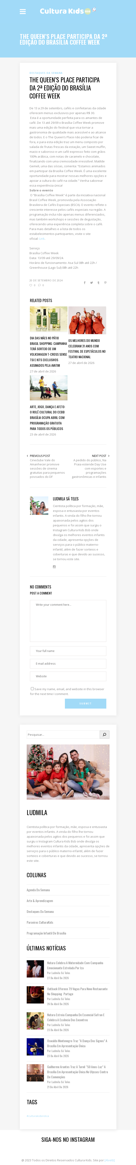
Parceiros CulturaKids (40, 922)
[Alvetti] (109, 1160)
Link (41, 238)
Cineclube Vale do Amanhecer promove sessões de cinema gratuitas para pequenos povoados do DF (47, 468)
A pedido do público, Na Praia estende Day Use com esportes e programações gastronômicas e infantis (89, 468)
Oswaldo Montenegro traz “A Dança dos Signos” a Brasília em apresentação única (77, 1043)
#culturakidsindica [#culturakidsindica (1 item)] (38, 1116)
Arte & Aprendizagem (40, 900)
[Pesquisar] (104, 734)
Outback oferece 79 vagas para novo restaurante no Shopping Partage (77, 991)
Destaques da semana (40, 911)
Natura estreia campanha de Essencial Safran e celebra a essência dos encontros (75, 1017)
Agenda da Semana (38, 889)
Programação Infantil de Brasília (46, 933)
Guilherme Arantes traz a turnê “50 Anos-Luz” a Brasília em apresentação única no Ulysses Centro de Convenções (77, 1071)
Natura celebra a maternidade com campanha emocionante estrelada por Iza (75, 965)
